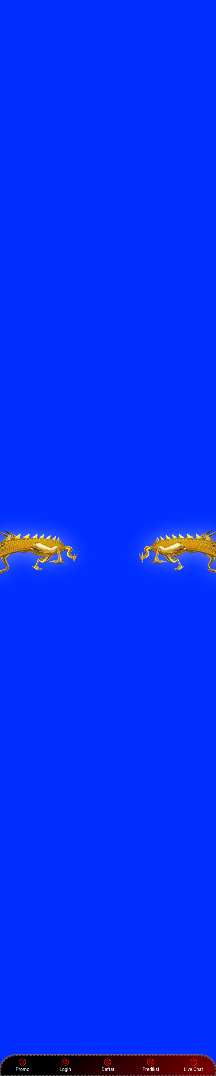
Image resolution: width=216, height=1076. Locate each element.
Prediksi (150, 1065)
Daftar (108, 1065)
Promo (22, 1065)
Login (65, 1065)
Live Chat (193, 1065)
